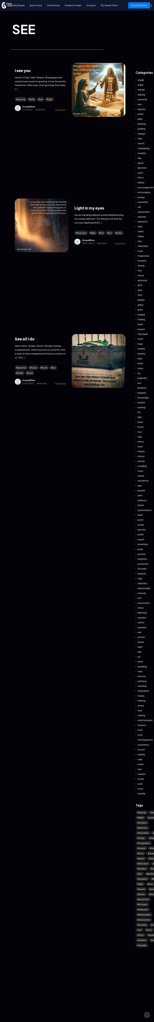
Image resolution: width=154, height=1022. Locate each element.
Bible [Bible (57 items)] (141, 817)
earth (140, 172)
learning (141, 407)
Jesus (140, 368)
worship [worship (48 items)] (142, 945)
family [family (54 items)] (142, 838)
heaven (141, 329)
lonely (141, 426)
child (140, 138)
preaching (143, 544)
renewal (142, 593)
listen (140, 422)
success (142, 676)
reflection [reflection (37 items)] (143, 909)
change (141, 133)
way (140, 769)
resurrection (144, 603)
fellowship (143, 246)
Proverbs (142, 568)
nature (141, 475)
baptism (142, 109)
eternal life (143, 202)
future (141, 275)
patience (142, 500)
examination (144, 211)
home (44, 367)
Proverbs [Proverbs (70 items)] (143, 904)
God (140, 294)
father (141, 236)
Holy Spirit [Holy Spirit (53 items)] (143, 863)
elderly (141, 182)
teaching (142, 686)
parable (141, 490)
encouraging (144, 192)
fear (140, 241)
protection (143, 563)
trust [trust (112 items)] (150, 930)
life (139, 412)
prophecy (142, 558)
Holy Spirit (82, 233)
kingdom (142, 392)
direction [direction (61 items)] (143, 828)
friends (141, 265)
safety (141, 622)
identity (141, 353)
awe (140, 104)
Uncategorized (145, 739)
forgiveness (143, 255)
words (141, 778)
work (30, 373)
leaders (141, 402)
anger (140, 84)
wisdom (141, 774)
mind (140, 446)
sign (140, 651)
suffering (142, 681)
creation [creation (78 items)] (143, 822)
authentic (22, 367)
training (141, 715)
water (119, 233)
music (140, 471)
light (94, 233)
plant (140, 514)
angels (141, 79)
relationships (144, 588)
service (141, 637)
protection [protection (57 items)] (144, 899)
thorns (141, 705)
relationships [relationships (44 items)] (145, 914)
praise (141, 534)
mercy (141, 441)
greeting (21, 99)
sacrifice (142, 617)
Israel (140, 363)
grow (140, 309)
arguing (141, 94)
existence (143, 221)
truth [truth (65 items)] (141, 935)
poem (140, 519)
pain (140, 485)
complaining (143, 148)
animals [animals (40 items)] (142, 812)
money (141, 456)
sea (139, 632)
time (140, 710)
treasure (142, 725)
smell (140, 661)
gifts (140, 285)
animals (141, 89)
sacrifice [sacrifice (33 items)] (142, 925)
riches (141, 607)
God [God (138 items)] (141, 853)
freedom (142, 260)
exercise (142, 216)
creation (142, 153)
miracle (141, 451)
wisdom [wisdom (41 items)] (142, 940)
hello (32, 99)
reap (140, 578)
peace (141, 505)
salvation (142, 627)
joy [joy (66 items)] (140, 874)
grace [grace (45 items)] (141, 858)
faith (140, 226)
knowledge (143, 397)
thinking (141, 700)
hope (140, 343)
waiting (141, 754)
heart (140, 324)
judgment (142, 378)
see (41, 99)
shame (141, 642)
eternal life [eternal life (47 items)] (143, 833)
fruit (140, 270)
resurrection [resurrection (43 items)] (144, 920)
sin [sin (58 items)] (140, 930)
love (140, 431)
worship (141, 793)
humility (141, 348)
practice (142, 529)
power (141, 524)
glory (140, 290)
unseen (141, 749)
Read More (60, 110)
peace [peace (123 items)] (142, 894)
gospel (141, 299)
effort (141, 177)
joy (139, 373)
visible (20, 373)
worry (140, 788)
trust (140, 730)
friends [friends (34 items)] (142, 848)
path (140, 495)
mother (141, 461)
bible (140, 119)
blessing (142, 123)
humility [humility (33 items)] (142, 868)
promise (142, 554)
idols (140, 358)
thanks (141, 695)
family (141, 231)
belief (140, 114)
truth (140, 734)
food (140, 251)
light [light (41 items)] (141, 884)
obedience (143, 480)
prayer (141, 539)
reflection (142, 583)
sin (139, 656)
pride (140, 549)
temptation (143, 690)
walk (140, 759)
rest (140, 598)
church (141, 143)
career (34, 367)
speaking (142, 666)
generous (142, 280)
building (141, 128)
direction (142, 167)
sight (50, 99)
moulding (142, 466)
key (139, 383)
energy (141, 197)
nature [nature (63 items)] (142, 889)
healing (141, 314)
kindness (142, 387)
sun (110, 233)
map (140, 436)
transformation (145, 720)
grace (140, 304)
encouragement (146, 187)
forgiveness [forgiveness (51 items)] (144, 843)
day (139, 158)
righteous (142, 612)
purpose (142, 573)
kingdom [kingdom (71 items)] (143, 879)
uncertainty (143, 744)
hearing (141, 319)
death (141, 163)
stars (140, 671)
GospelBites (28, 106)
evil (139, 206)
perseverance (144, 510)
